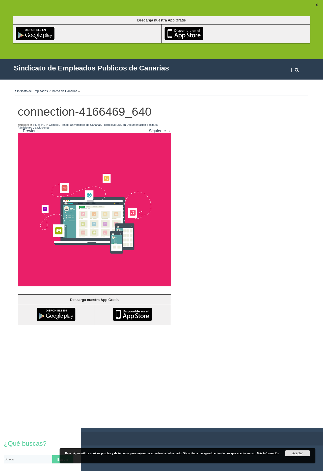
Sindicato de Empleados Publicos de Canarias (46, 91)
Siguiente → (160, 131)
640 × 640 (39, 124)
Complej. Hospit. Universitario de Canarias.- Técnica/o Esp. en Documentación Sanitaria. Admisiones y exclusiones (88, 126)
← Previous (28, 131)
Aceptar (297, 453)
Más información (268, 453)
